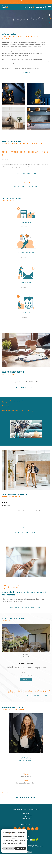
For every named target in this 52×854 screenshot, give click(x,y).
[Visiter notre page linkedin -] (28, 828)
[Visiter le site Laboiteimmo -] (26, 851)
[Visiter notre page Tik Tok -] (37, 828)
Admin (30, 846)
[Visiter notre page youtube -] (32, 828)
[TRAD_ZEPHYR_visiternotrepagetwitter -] (19, 828)
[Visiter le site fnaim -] (23, 839)
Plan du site (18, 846)
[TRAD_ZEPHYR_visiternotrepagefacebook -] (15, 828)
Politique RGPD (40, 846)
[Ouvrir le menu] (49, 7)
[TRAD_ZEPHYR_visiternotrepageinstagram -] (23, 828)
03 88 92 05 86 (26, 813)
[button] (29, 182)
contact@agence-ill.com (26, 815)
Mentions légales (24, 846)
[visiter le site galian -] (15, 839)
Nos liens (34, 846)
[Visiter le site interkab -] (32, 839)
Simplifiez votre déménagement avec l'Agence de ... (26, 153)
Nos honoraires (12, 846)
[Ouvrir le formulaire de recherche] (41, 7)
